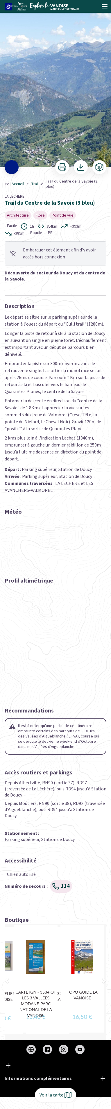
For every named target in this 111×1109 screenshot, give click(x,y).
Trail (35, 184)
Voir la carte (55, 1095)
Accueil (18, 184)
